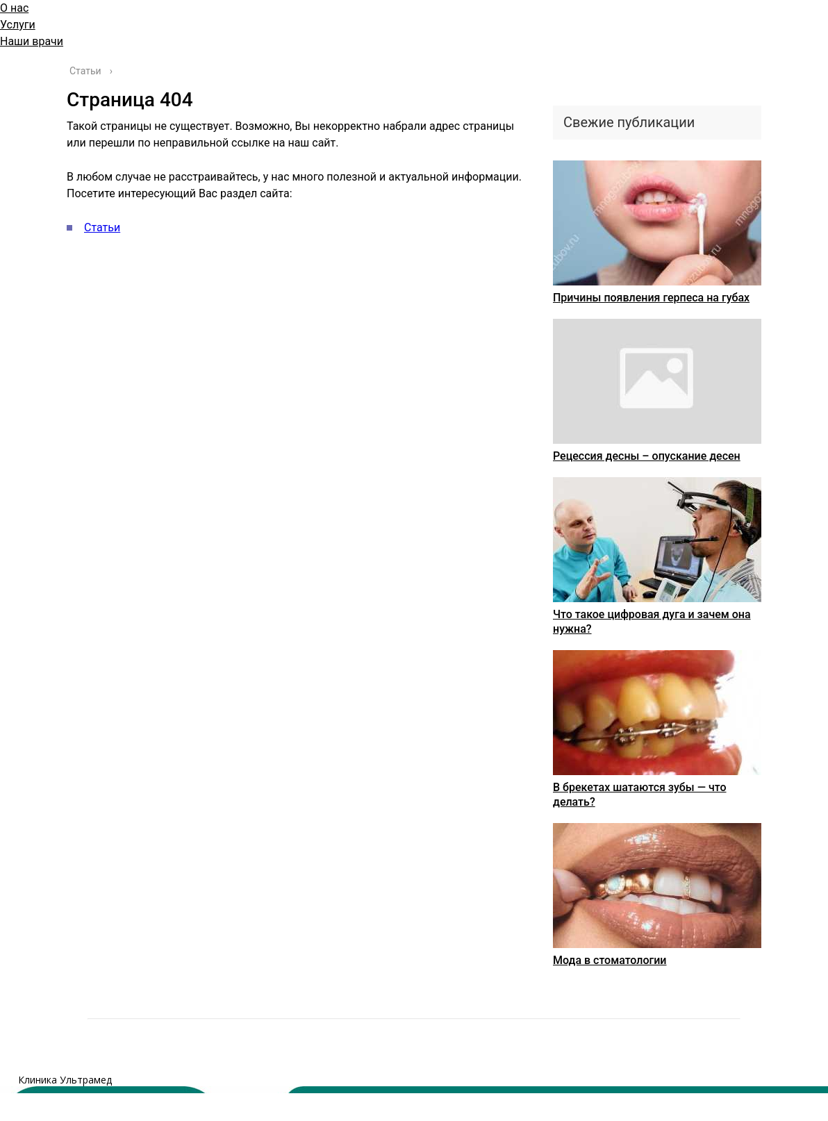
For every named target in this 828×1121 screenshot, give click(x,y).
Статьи (102, 227)
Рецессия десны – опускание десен (646, 456)
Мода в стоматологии (610, 960)
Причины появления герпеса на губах (651, 297)
